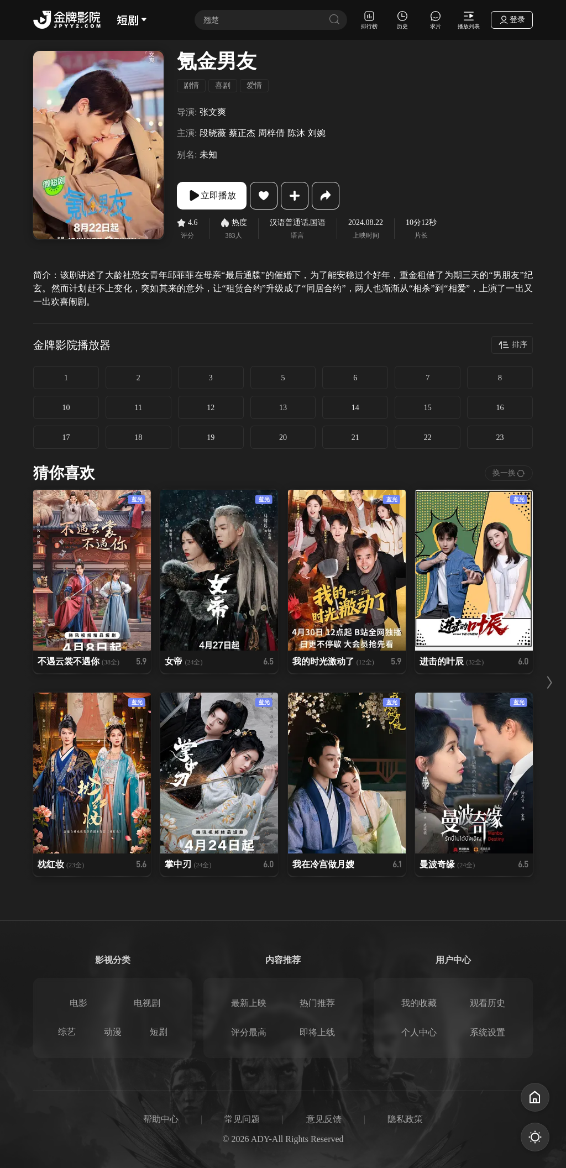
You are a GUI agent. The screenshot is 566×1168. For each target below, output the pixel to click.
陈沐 (296, 133)
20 (283, 437)
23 (500, 437)
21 (355, 437)
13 (283, 408)
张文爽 (213, 112)
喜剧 (222, 85)
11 (138, 408)
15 (428, 408)
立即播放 (211, 195)
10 (66, 408)
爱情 (254, 85)
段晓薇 (213, 133)
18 (138, 437)
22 (428, 437)
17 (66, 437)
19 (210, 437)
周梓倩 (271, 133)
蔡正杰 (242, 133)
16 (500, 408)
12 (210, 408)
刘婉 (317, 133)
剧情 (191, 85)
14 (355, 408)
